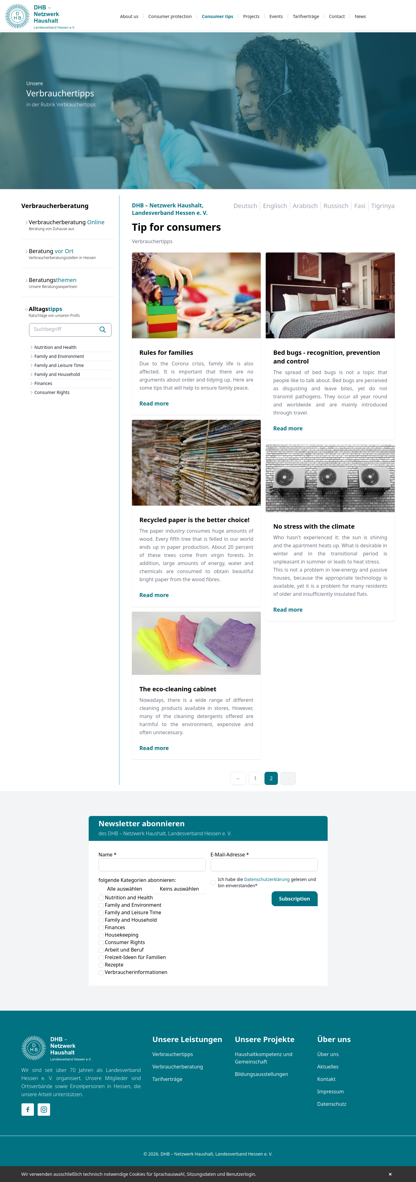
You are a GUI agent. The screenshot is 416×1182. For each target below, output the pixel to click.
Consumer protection (170, 16)
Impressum (330, 1091)
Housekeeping (119, 934)
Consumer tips (217, 16)
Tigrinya (383, 206)
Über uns (328, 1054)
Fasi (359, 206)
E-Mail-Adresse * (230, 854)
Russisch (336, 206)
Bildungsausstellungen (261, 1074)
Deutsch (245, 206)
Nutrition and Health (56, 347)
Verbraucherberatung (177, 1066)
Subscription (294, 898)
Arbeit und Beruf (121, 949)
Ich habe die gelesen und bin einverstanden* (267, 882)
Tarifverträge (306, 16)
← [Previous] (238, 778)
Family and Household (57, 374)
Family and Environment (59, 356)
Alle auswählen (124, 888)
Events (276, 16)
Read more (154, 403)
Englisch (275, 206)
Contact (337, 16)
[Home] (56, 1048)
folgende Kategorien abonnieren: (137, 880)
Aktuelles (328, 1066)
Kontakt (326, 1079)
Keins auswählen (179, 888)
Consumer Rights (52, 392)
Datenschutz (332, 1104)
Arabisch (305, 206)
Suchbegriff (47, 329)
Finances (43, 383)
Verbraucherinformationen (133, 972)
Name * (108, 854)
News (360, 16)
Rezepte (111, 964)
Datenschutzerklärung (267, 879)
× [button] (390, 1174)
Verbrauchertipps (172, 1054)
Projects (251, 16)
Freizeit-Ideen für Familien (132, 957)
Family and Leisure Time (59, 365)
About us (129, 16)
